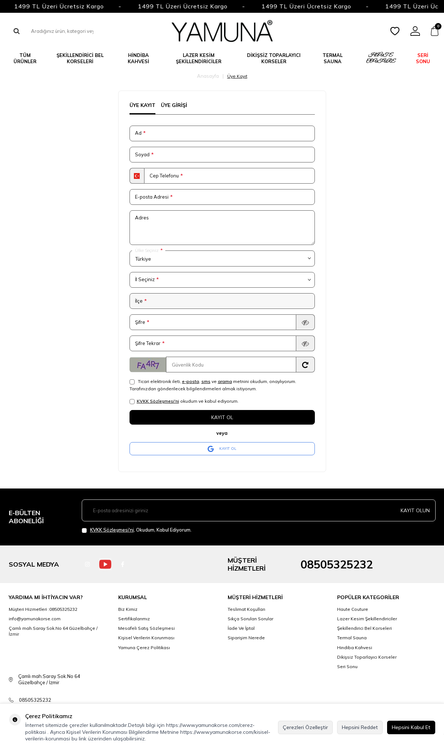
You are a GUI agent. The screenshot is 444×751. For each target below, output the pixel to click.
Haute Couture (352, 609)
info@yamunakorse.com (35, 619)
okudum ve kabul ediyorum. (184, 401)
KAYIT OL (222, 448)
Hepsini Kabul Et (411, 727)
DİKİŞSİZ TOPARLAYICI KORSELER (274, 58)
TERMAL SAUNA (333, 58)
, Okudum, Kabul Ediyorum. (137, 530)
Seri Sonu (347, 666)
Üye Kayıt (142, 105)
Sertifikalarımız (134, 619)
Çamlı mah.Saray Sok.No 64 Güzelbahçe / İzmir (53, 631)
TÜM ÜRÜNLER (24, 58)
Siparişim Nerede (246, 638)
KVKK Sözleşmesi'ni (158, 401)
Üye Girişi (174, 105)
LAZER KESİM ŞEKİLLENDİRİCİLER (198, 58)
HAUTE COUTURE (380, 58)
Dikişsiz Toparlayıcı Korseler (367, 657)
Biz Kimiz (128, 609)
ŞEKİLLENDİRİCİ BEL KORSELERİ (80, 58)
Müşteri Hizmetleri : (43, 609)
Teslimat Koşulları (246, 609)
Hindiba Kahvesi (138, 58)
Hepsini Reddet (360, 727)
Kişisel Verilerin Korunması (146, 638)
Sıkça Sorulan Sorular (250, 619)
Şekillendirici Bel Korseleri (364, 628)
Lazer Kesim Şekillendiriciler (367, 619)
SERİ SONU (423, 58)
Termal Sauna (352, 638)
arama (225, 381)
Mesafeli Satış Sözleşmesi (146, 628)
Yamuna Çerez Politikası (144, 647)
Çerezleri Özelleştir (305, 727)
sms (206, 381)
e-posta (190, 381)
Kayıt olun (415, 510)
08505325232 (337, 564)
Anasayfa (208, 76)
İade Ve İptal (241, 628)
